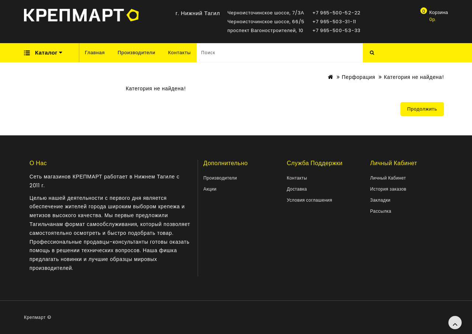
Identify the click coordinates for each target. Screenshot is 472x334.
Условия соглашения (309, 200)
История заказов (388, 189)
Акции (210, 189)
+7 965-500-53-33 (336, 30)
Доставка (297, 189)
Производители (136, 52)
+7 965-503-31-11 (334, 21)
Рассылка (380, 211)
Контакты (179, 52)
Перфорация (358, 77)
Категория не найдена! (414, 77)
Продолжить (422, 108)
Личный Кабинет (388, 178)
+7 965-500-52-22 (336, 12)
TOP (455, 322)
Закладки (380, 200)
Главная (95, 52)
